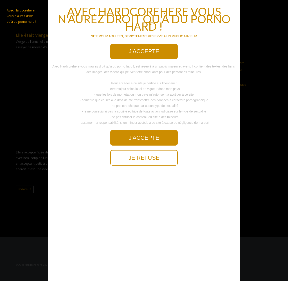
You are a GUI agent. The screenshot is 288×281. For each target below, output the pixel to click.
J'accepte (144, 51)
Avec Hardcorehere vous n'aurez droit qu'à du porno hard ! (21, 16)
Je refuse (144, 158)
